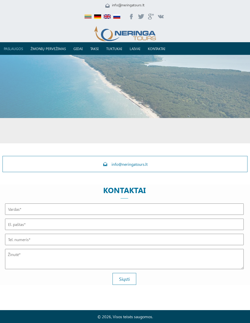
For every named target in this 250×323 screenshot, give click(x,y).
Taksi (94, 48)
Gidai (78, 48)
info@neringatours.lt (128, 5)
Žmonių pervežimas (48, 48)
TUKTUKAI (114, 48)
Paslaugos (13, 48)
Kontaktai (156, 48)
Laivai (135, 48)
